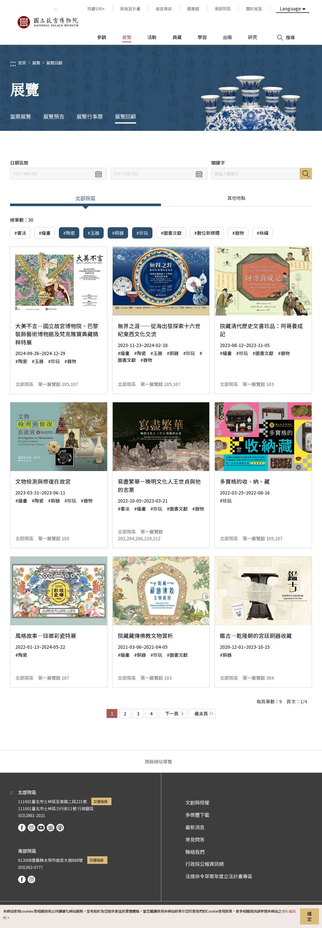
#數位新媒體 (207, 232)
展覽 (36, 63)
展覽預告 (53, 116)
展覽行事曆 (89, 116)
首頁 (22, 63)
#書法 (20, 232)
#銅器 (118, 232)
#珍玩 (142, 232)
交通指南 (100, 801)
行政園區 (85, 808)
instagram (31, 827)
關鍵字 (218, 163)
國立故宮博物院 (47, 22)
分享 (262, 145)
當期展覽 (20, 116)
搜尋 (306, 173)
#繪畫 (45, 232)
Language (290, 8)
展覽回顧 (54, 63)
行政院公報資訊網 (204, 863)
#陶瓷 (69, 232)
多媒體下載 (197, 814)
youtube (41, 827)
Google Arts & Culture (50, 827)
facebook (22, 827)
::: (55, 8)
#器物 (238, 232)
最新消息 (195, 827)
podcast (60, 827)
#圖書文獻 (171, 232)
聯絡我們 (195, 851)
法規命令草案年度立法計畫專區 (218, 876)
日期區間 (19, 163)
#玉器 (93, 232)
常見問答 (195, 839)
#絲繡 (262, 232)
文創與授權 (197, 802)
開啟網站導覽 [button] (158, 761)
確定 (309, 916)
